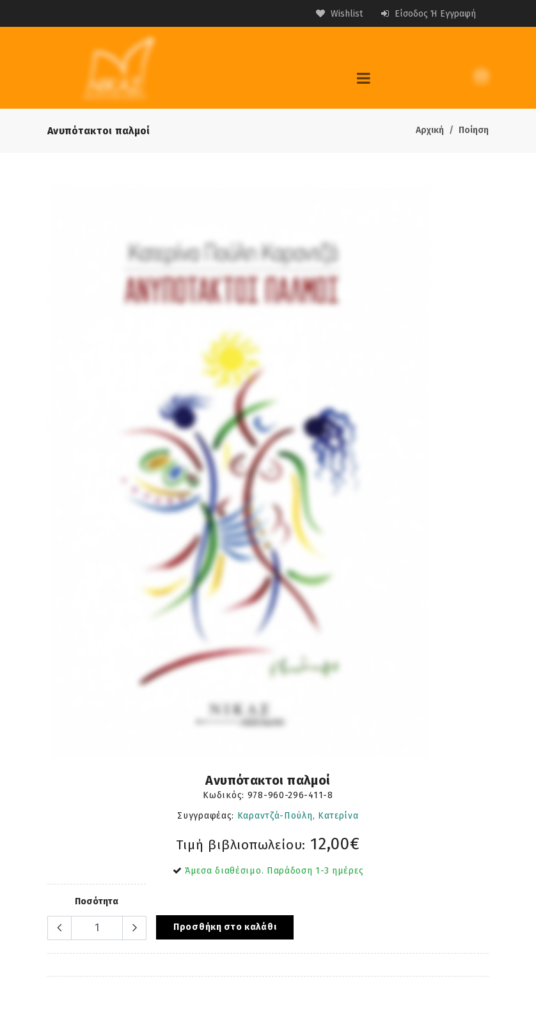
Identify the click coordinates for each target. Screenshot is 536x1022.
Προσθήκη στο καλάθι (224, 927)
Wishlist (339, 13)
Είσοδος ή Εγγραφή (428, 13)
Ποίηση (474, 130)
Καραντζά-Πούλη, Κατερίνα (298, 815)
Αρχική (430, 130)
